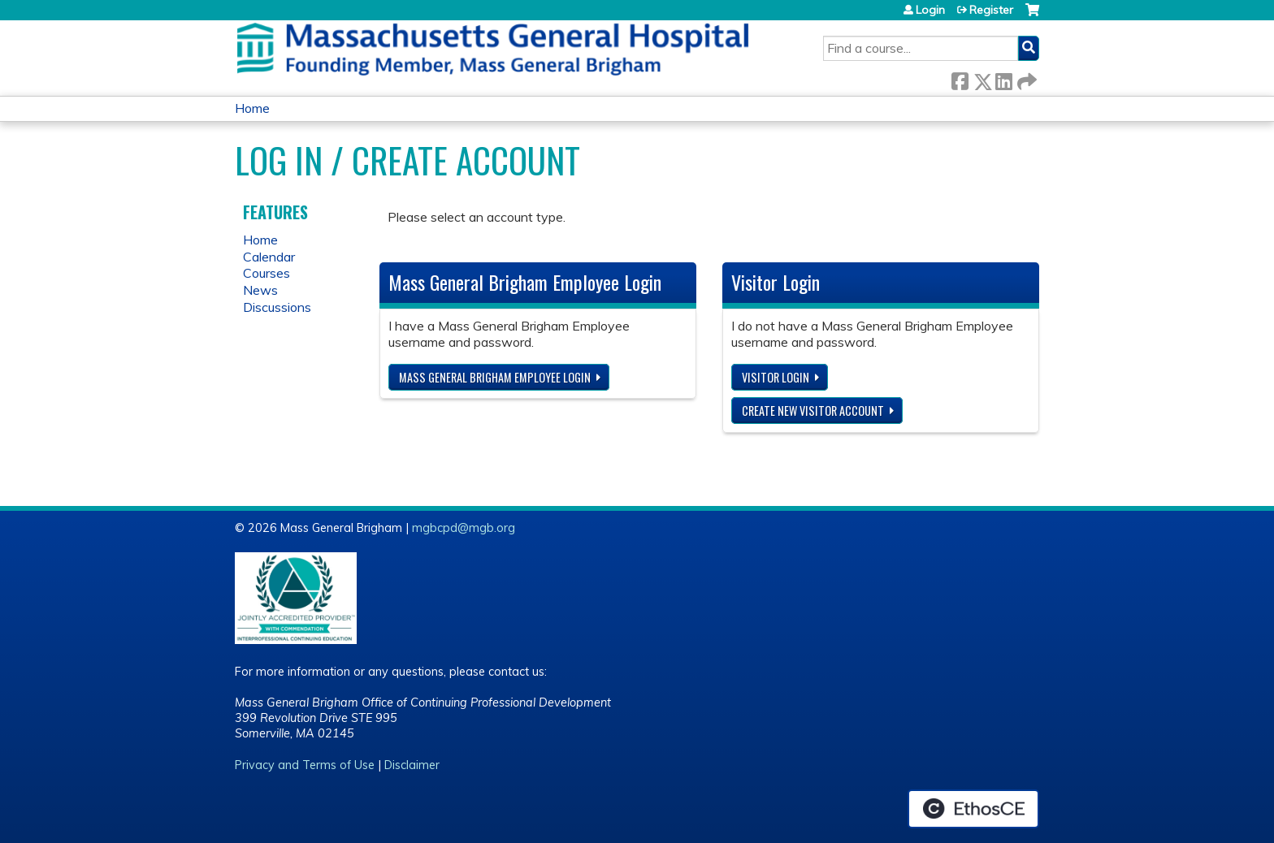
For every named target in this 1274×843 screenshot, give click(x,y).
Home (252, 108)
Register (991, 9)
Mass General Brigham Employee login (495, 377)
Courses (266, 273)
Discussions (277, 307)
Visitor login (775, 377)
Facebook (959, 78)
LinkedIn (1003, 78)
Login (930, 9)
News (260, 290)
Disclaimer (412, 765)
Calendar (269, 257)
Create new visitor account (813, 410)
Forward (1025, 78)
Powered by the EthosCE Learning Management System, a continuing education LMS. (973, 808)
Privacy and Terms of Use (305, 765)
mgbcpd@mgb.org (463, 528)
